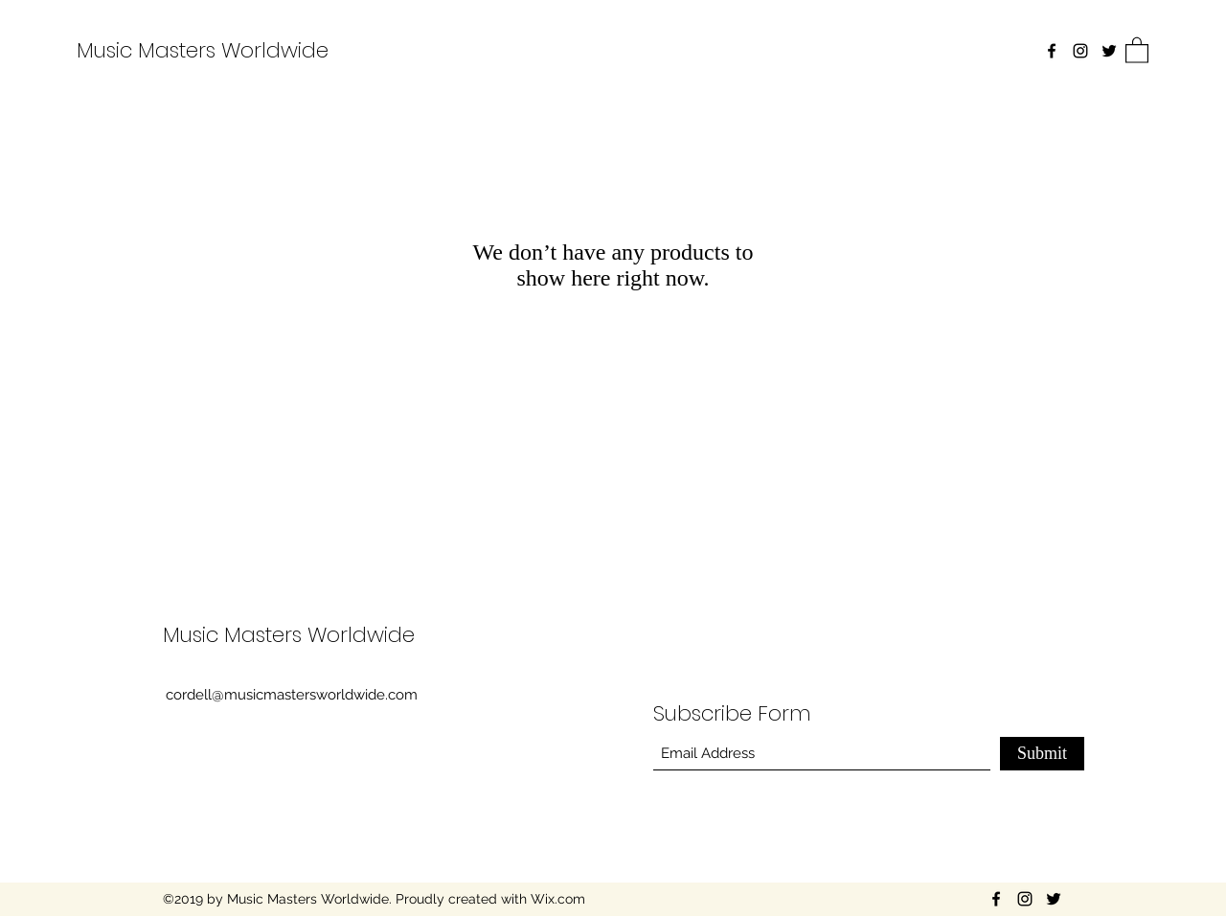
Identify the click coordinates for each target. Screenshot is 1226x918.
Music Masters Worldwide (203, 50)
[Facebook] (1051, 50)
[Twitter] (1109, 50)
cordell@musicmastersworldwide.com (292, 694)
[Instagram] (1080, 50)
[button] (1136, 49)
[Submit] (1042, 753)
